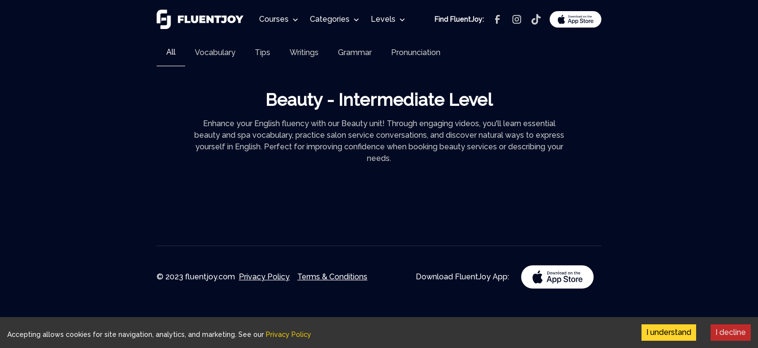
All (170, 52)
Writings (304, 52)
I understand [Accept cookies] (668, 332)
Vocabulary (215, 52)
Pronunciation (415, 52)
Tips (262, 52)
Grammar (355, 52)
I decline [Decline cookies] (730, 332)
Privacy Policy (264, 276)
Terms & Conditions (332, 276)
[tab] (171, 52)
